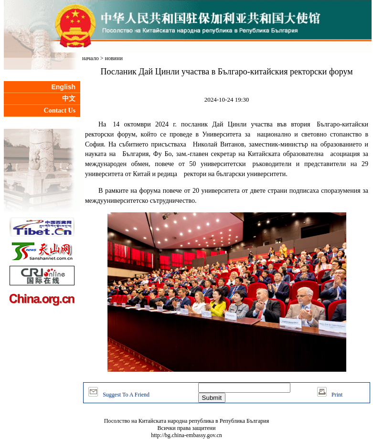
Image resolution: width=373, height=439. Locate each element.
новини (114, 58)
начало (90, 58)
